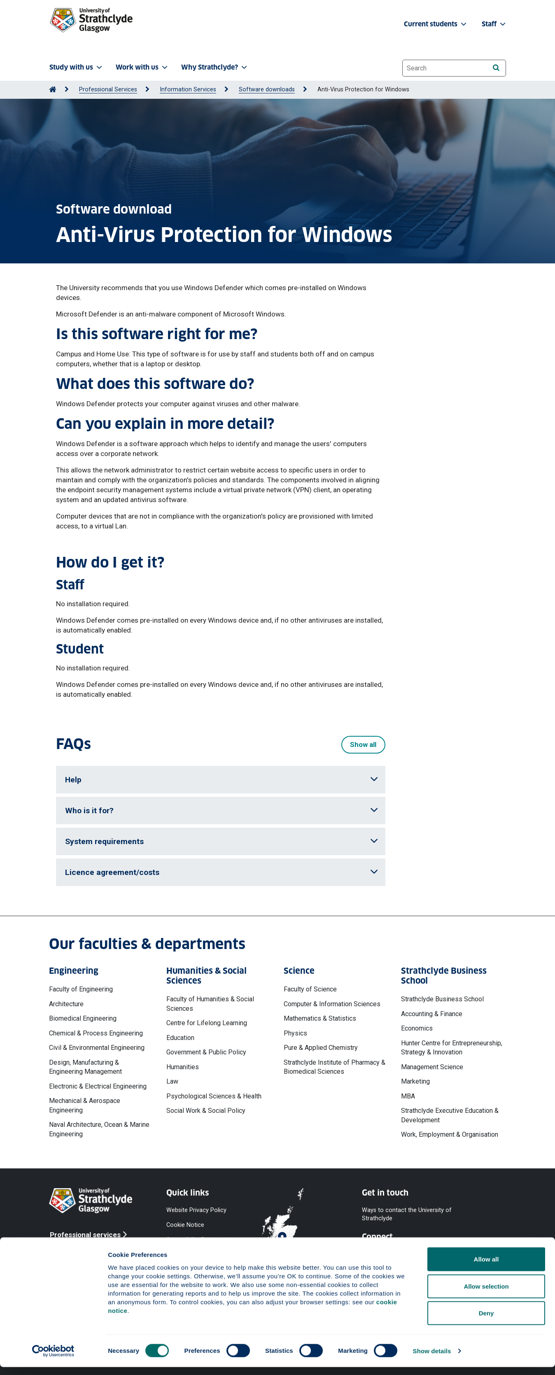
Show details (432, 1358)
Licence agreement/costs (221, 872)
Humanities (182, 1067)
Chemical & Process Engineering (96, 1033)
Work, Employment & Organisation (449, 1134)
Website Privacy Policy (196, 1209)
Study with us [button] (76, 67)
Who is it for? (221, 810)
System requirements (221, 841)
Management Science (432, 1067)
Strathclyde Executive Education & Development (450, 1115)
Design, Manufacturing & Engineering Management (85, 1067)
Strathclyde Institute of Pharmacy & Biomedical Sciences (334, 1067)
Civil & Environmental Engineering (97, 1048)
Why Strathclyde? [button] (215, 67)
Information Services (188, 89)
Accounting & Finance (431, 1014)
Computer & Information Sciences (332, 1004)
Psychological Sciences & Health (213, 1096)
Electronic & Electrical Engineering (98, 1086)
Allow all (486, 1266)
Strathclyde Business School (442, 999)
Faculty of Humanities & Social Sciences (210, 1003)
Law (172, 1081)
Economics (417, 1028)
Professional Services (108, 89)
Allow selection (486, 1294)
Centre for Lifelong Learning (206, 1023)
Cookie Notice (185, 1224)
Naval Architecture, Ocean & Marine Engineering (99, 1129)
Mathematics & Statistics (320, 1018)
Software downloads (267, 89)
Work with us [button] (142, 67)
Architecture (66, 1004)
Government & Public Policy (206, 1052)
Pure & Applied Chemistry (321, 1048)
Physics (295, 1033)
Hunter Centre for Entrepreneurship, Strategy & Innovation (451, 1047)
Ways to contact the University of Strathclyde (407, 1213)
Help (221, 779)
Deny (486, 1320)
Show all (363, 744)
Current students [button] (436, 24)
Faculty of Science (310, 989)
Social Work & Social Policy (205, 1110)
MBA (408, 1096)
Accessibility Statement (197, 1239)
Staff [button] (494, 24)
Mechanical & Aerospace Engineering (84, 1105)
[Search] (496, 67)
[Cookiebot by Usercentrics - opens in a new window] (53, 1359)
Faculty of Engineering (81, 989)
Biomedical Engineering (83, 1018)
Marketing (415, 1081)
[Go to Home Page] (52, 89)
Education (180, 1038)
